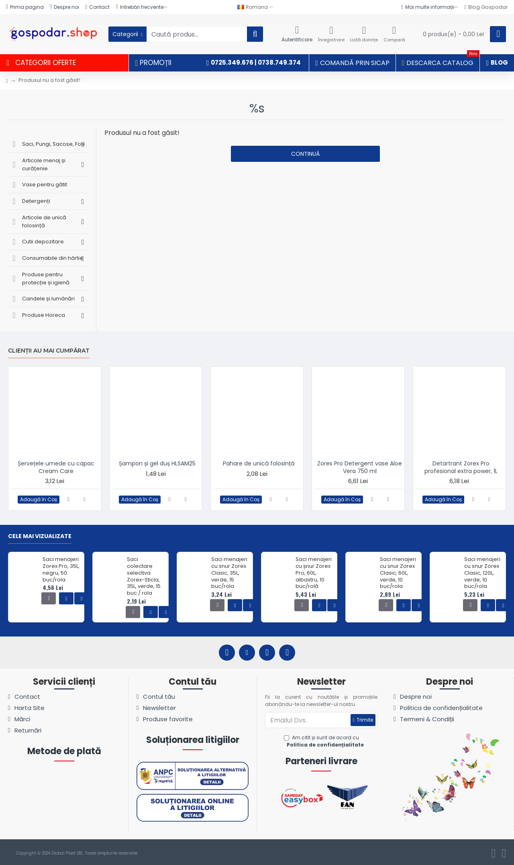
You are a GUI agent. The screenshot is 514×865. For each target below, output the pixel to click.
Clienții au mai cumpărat (49, 350)
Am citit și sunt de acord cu (324, 741)
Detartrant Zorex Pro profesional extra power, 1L (461, 467)
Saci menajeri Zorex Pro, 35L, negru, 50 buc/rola (61, 569)
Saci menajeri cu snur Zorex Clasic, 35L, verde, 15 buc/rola (229, 573)
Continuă (305, 154)
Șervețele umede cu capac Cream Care (56, 467)
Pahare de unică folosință (258, 463)
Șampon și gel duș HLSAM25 (157, 463)
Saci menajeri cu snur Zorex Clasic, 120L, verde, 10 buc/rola (482, 573)
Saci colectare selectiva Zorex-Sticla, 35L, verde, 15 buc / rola (144, 576)
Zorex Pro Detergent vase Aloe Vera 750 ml (359, 467)
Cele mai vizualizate (39, 536)
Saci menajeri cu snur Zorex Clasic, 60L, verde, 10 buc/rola (398, 573)
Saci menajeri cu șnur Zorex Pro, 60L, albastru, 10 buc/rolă (314, 573)
